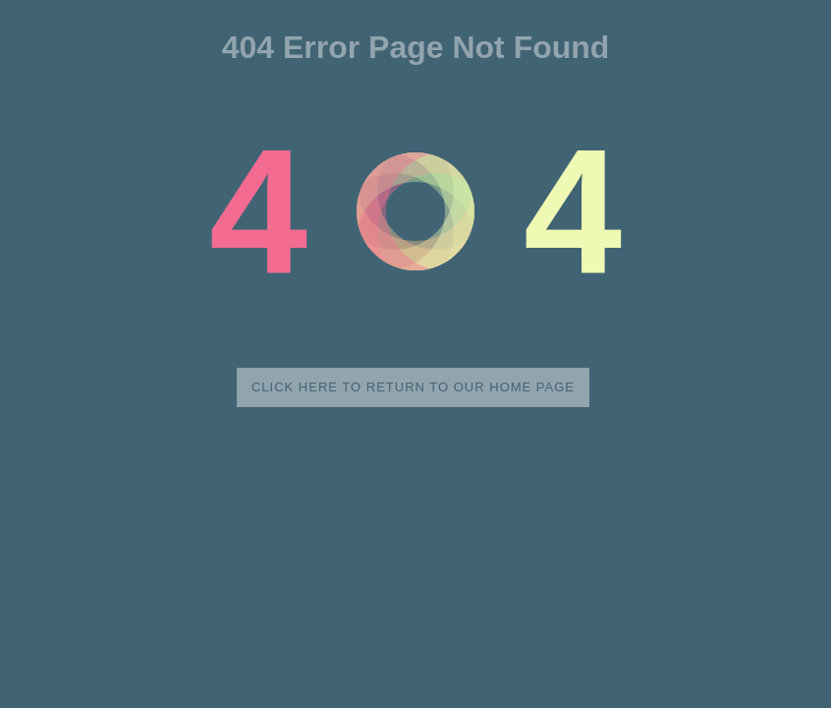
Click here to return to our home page (413, 387)
